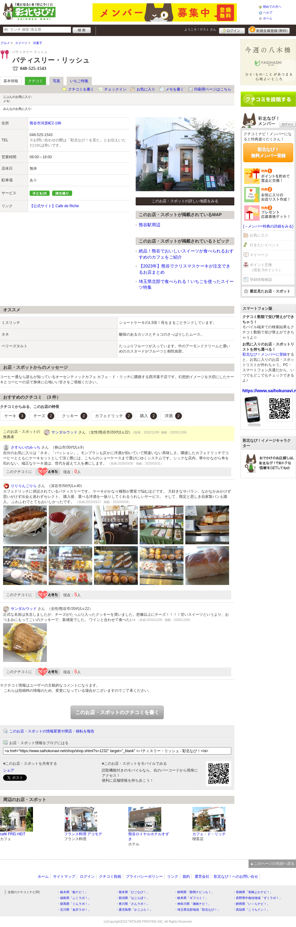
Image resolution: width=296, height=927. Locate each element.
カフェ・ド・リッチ (209, 834)
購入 (148, 416)
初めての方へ (272, 6)
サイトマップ (64, 876)
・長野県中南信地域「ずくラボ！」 (257, 898)
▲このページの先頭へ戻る (272, 863)
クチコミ (35, 81)
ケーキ (15, 416)
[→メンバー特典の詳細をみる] (268, 226)
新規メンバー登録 (269, 30)
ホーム (267, 18)
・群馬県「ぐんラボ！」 (74, 903)
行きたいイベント (264, 245)
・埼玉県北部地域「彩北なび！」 (197, 909)
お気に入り (146, 89)
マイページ (259, 255)
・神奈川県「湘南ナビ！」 (192, 903)
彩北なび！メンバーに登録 (264, 354)
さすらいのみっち (25, 447)
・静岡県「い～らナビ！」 (251, 903)
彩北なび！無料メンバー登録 (268, 152)
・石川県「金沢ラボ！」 (74, 909)
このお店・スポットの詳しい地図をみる (185, 201)
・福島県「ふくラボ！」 (74, 898)
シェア (8, 770)
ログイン (232, 30)
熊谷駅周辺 (149, 224)
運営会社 (202, 876)
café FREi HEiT (13, 834)
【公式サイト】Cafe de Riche (54, 206)
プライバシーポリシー (144, 876)
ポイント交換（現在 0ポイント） (266, 267)
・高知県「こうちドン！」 (251, 909)
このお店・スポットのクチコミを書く (117, 712)
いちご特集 (79, 81)
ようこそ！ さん (200, 29)
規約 (186, 876)
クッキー (74, 416)
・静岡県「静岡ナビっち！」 (194, 892)
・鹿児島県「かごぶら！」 (134, 909)
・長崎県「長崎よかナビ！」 (253, 892)
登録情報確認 (261, 279)
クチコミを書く (81, 89)
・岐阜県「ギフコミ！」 (191, 898)
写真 (56, 81)
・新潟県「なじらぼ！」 (133, 898)
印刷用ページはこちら (212, 89)
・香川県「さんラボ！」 (133, 903)
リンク (172, 876)
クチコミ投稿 (110, 876)
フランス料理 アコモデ (83, 834)
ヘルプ (267, 12)
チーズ (44, 416)
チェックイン (115, 89)
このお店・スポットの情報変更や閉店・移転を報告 (51, 731)
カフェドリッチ (113, 416)
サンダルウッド (64, 432)
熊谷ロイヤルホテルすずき (148, 836)
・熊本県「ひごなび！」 (133, 892)
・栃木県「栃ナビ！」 (72, 892)
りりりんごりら (24, 486)
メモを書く (175, 89)
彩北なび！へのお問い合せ (236, 876)
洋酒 (173, 416)
